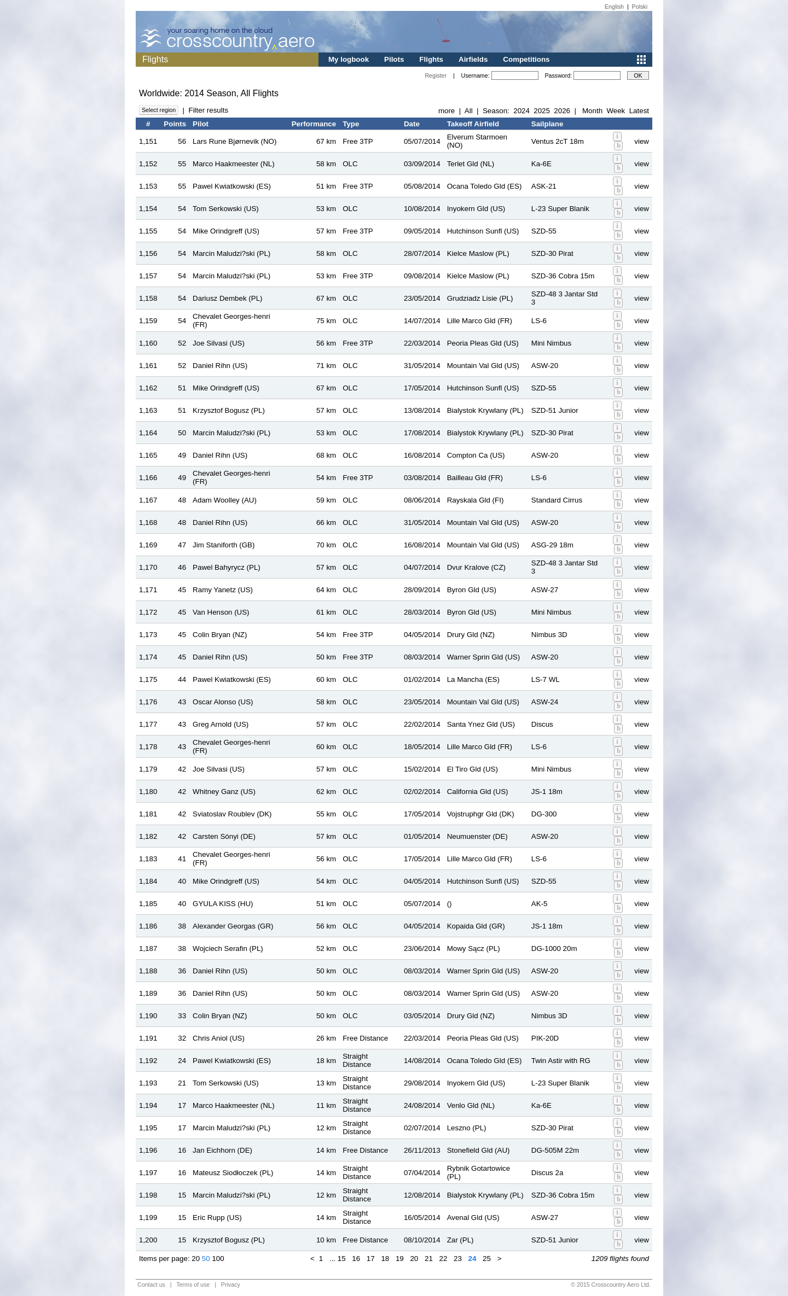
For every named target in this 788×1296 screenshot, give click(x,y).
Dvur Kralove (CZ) (476, 567)
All (469, 111)
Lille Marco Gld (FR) (479, 321)
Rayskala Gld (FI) (475, 500)
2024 (521, 111)
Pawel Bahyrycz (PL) (226, 567)
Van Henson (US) (221, 612)
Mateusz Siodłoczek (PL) (233, 1173)
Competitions (526, 59)
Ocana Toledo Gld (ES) (484, 186)
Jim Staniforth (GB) (223, 545)
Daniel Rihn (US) (220, 365)
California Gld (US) (477, 791)
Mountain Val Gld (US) (483, 365)
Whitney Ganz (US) (224, 791)
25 (487, 1258)
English (614, 6)
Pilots (394, 59)
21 (429, 1258)
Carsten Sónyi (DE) (224, 836)
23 (458, 1258)
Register (436, 75)
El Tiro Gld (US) (472, 769)
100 (218, 1258)
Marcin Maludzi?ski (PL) (231, 253)
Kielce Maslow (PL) (478, 253)
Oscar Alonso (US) (223, 702)
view (641, 141)
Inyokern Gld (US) (476, 209)
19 (400, 1258)
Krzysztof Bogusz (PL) (229, 410)
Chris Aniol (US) (219, 1038)
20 (196, 1258)
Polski (639, 6)
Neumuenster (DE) (477, 836)
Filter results (208, 110)
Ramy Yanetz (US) (223, 590)
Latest (639, 111)
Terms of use (193, 1284)
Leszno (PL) (466, 1128)
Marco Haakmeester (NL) (234, 164)
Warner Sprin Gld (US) (483, 657)
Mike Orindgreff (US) (226, 231)
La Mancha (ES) (473, 679)
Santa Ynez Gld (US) (481, 724)
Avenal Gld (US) (473, 1217)
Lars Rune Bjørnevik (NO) (234, 141)
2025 (542, 111)
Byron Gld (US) (471, 590)
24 (472, 1258)
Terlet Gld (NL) (471, 164)
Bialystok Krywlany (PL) (485, 410)
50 (206, 1258)
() (449, 904)
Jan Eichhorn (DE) (222, 1150)
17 (371, 1258)
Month (592, 111)
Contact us (151, 1284)
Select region (159, 110)
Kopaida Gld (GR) (476, 926)
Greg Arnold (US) (220, 724)
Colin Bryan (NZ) (220, 635)
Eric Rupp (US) (217, 1217)
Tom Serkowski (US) (226, 209)
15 (342, 1258)
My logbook (348, 59)
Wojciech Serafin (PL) (228, 948)
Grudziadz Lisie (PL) (480, 298)
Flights (431, 59)
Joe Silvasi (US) (219, 343)
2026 (562, 111)
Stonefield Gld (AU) (478, 1150)
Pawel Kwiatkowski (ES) (232, 186)
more (446, 111)
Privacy (230, 1284)
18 (385, 1258)
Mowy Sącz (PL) (473, 948)
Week (615, 111)
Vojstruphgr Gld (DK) (480, 814)
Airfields (473, 59)
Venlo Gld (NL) (471, 1105)
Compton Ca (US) (476, 455)
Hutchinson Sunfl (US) (483, 231)
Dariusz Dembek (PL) (227, 298)
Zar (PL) (460, 1240)
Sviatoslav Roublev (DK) (232, 814)
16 (356, 1258)
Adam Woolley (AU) (225, 500)
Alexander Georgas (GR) (233, 926)
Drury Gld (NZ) (471, 635)
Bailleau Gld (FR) (475, 478)
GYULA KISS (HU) (223, 904)
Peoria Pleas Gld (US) (483, 343)
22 (443, 1258)
